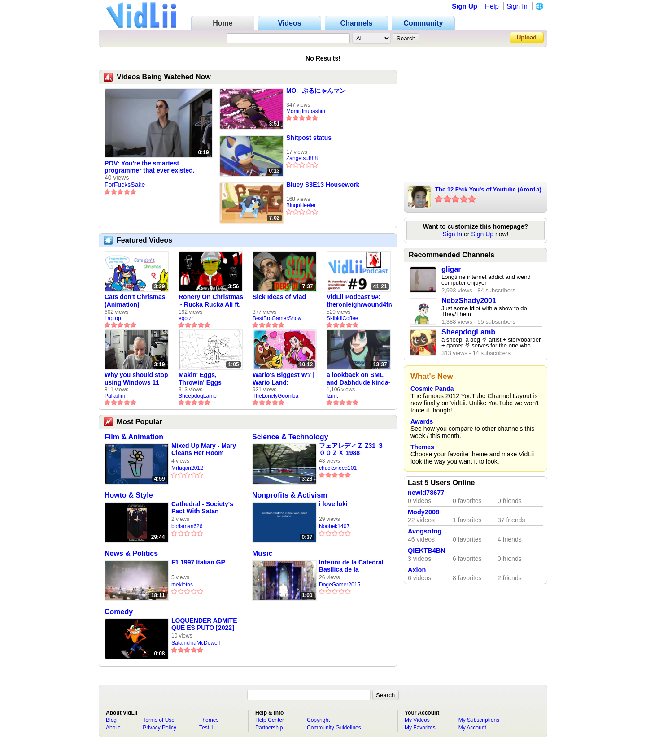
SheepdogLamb (198, 396)
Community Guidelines (334, 727)
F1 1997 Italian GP (198, 562)
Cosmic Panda (432, 388)
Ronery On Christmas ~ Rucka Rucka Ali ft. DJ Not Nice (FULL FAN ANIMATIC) (211, 300)
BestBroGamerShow (277, 318)
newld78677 (426, 492)
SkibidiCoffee (342, 318)
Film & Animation (134, 437)
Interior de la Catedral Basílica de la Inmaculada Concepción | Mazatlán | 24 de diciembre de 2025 (353, 566)
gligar (451, 269)
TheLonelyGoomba (275, 396)
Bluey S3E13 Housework (322, 184)
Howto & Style (129, 495)
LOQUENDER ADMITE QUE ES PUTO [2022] (204, 624)
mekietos (182, 584)
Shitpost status (309, 137)
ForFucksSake (125, 184)
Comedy (119, 612)
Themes (422, 447)
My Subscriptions (478, 720)
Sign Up (464, 6)
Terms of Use (159, 720)
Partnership (269, 727)
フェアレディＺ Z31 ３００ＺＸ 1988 (351, 449)
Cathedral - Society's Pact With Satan (202, 507)
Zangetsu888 (302, 158)
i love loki (333, 503)
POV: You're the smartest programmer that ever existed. (150, 167)
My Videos (417, 720)
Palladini (115, 396)
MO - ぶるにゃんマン (316, 90)
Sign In (517, 6)
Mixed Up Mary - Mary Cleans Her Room (203, 449)
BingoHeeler (301, 205)
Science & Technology (290, 437)
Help (492, 6)
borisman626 (186, 526)
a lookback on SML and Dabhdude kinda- (358, 378)
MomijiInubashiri (305, 111)
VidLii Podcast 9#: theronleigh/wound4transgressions (359, 300)
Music (262, 553)
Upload (527, 37)
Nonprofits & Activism (289, 495)
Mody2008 (423, 512)
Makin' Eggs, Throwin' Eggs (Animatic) (200, 378)
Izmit (332, 396)
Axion (417, 569)
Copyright (318, 720)
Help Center (269, 720)
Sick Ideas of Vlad (279, 296)
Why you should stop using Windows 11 (136, 378)
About (113, 727)
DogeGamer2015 (339, 584)
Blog (111, 720)
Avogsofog (424, 531)
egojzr (186, 318)
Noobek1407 (334, 526)
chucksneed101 (338, 468)
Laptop (113, 318)
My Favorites (420, 727)
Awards (421, 421)
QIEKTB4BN (426, 550)
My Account (472, 727)
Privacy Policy (159, 727)
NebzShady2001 (468, 300)
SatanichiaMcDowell (195, 643)
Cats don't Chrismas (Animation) (135, 300)
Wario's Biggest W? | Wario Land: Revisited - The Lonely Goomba (283, 378)
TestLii (206, 727)
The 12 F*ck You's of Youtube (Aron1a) (488, 189)
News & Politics (131, 553)
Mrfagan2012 (187, 468)
